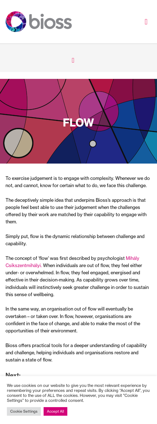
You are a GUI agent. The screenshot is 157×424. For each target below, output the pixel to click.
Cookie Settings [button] (24, 411)
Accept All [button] (55, 411)
